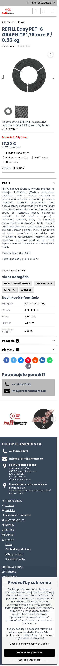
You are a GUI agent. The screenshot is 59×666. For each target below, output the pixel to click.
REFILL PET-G (31, 310)
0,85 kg (29, 330)
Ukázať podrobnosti (29, 660)
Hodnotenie (8, 46)
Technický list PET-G (13, 270)
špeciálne (30, 316)
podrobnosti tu (14, 635)
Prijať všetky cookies (29, 652)
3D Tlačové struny (35, 303)
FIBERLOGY (18, 168)
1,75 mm (29, 323)
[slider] (23, 46)
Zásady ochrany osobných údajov (29, 643)
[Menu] (53, 11)
